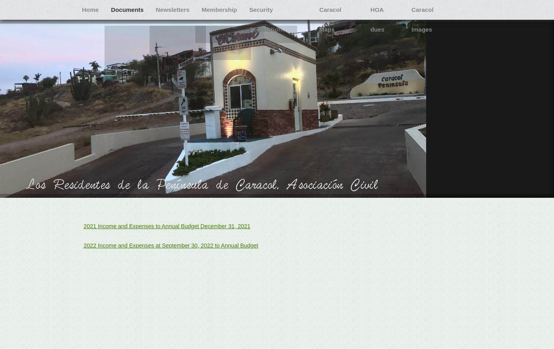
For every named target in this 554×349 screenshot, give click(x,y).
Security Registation (286, 10)
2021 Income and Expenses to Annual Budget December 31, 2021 (167, 226)
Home (91, 10)
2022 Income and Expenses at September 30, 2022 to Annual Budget (171, 245)
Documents (130, 10)
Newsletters (178, 10)
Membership (226, 10)
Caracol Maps (348, 10)
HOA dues (396, 10)
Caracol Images (104, 29)
